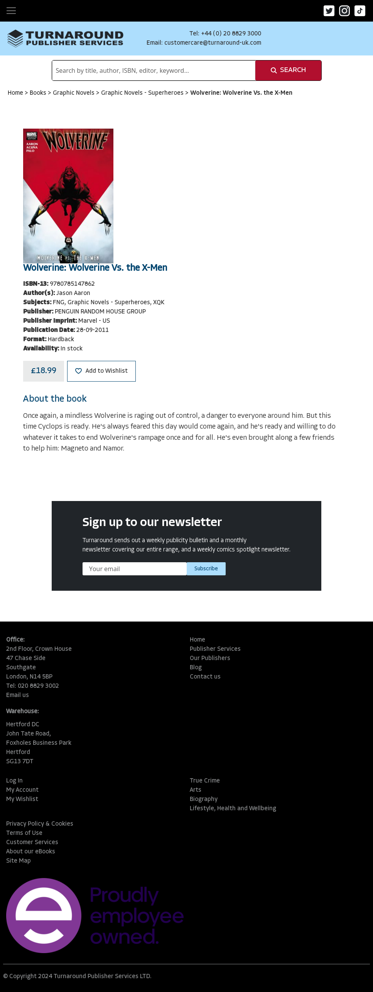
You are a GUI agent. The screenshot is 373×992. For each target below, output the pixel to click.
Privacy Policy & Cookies (39, 824)
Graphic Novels (74, 93)
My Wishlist (22, 799)
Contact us (205, 677)
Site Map (18, 861)
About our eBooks (30, 852)
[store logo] (65, 38)
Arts (195, 790)
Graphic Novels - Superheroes (143, 93)
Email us (17, 695)
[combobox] (153, 70)
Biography (204, 799)
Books (39, 93)
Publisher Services (215, 649)
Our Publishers (210, 658)
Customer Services (32, 843)
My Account (22, 790)
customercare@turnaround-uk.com (212, 43)
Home (16, 93)
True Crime (205, 781)
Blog (196, 668)
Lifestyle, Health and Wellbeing (233, 809)
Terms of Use (24, 833)
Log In (14, 781)
